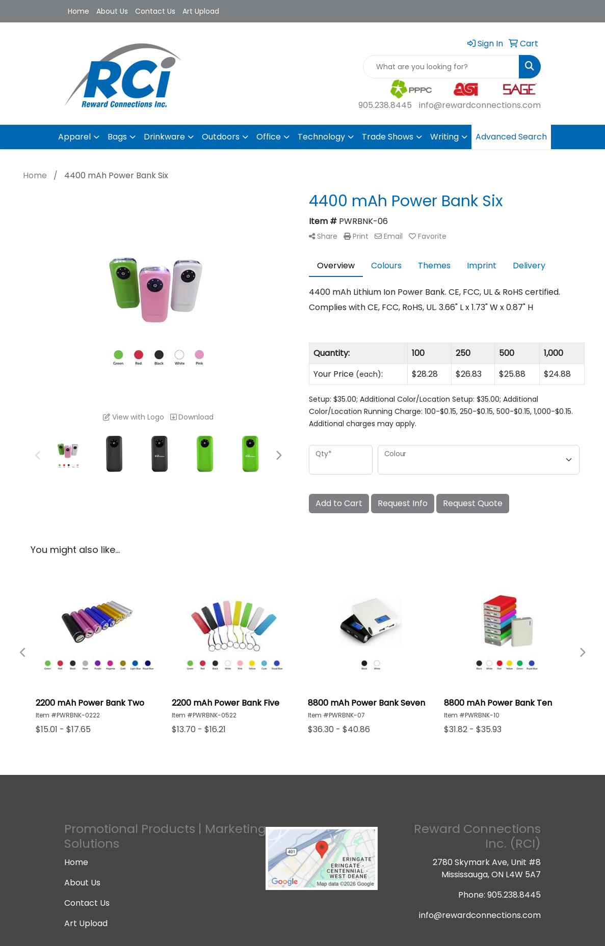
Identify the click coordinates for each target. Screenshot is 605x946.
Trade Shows (387, 137)
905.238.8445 (385, 105)
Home (78, 11)
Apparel (74, 137)
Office (268, 137)
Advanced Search (511, 137)
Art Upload (200, 11)
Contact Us (155, 11)
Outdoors (221, 137)
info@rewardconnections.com (480, 105)
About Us (112, 11)
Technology (321, 137)
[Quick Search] (441, 66)
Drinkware (164, 137)
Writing (444, 137)
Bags (117, 137)
